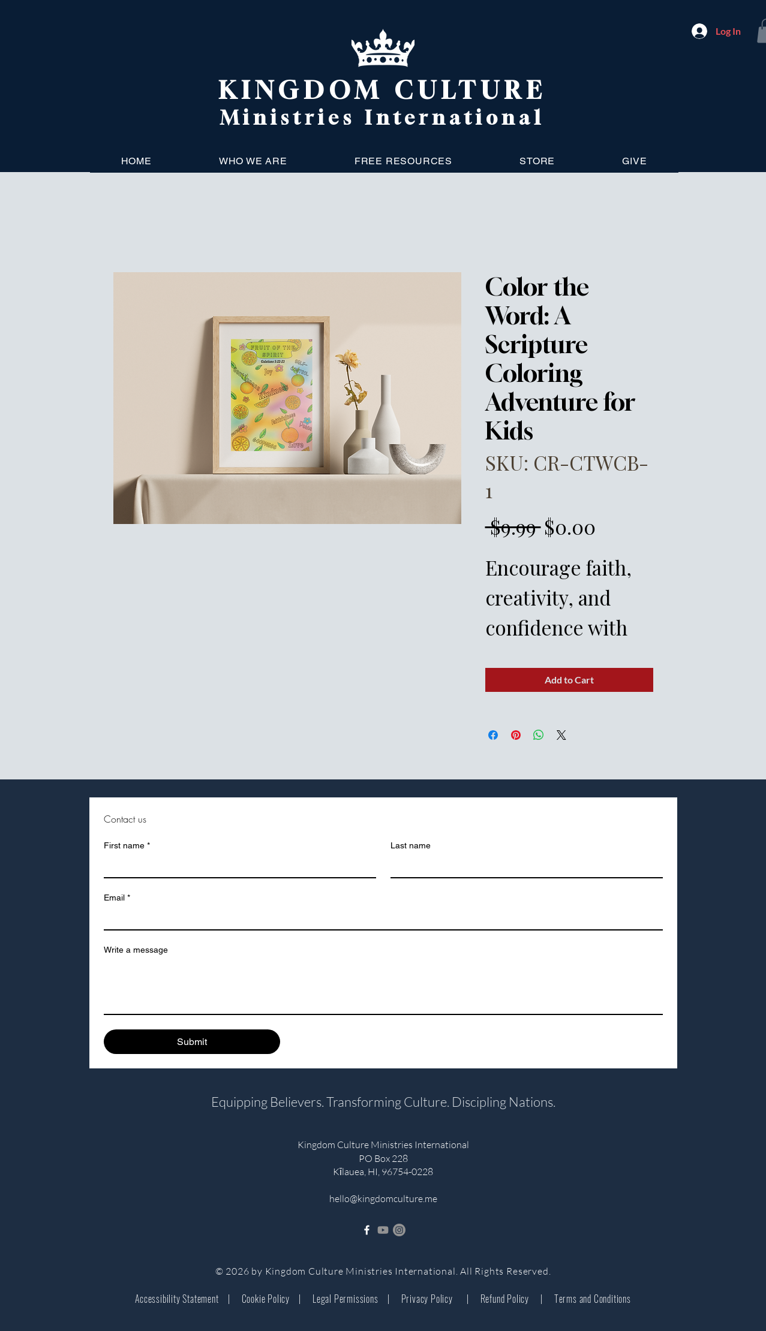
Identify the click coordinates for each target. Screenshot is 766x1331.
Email (117, 898)
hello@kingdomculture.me (383, 1198)
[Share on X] (561, 735)
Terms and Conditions (587, 1298)
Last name (410, 845)
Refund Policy (504, 1298)
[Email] (380, 918)
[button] (253, 161)
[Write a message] (383, 987)
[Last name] (523, 866)
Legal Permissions (344, 1298)
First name (127, 846)
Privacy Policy (428, 1298)
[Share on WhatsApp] (538, 735)
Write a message (136, 949)
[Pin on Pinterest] (516, 735)
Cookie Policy (266, 1298)
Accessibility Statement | (182, 1298)
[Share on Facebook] (493, 735)
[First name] (236, 866)
